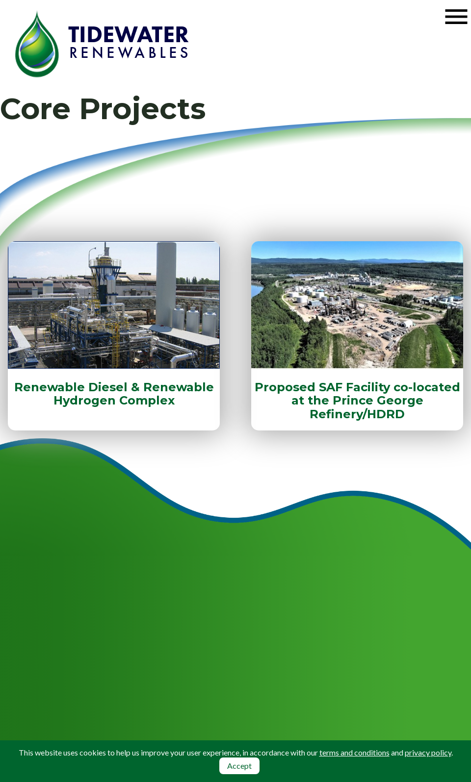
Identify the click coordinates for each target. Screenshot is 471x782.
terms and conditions (354, 752)
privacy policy (428, 752)
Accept (239, 765)
